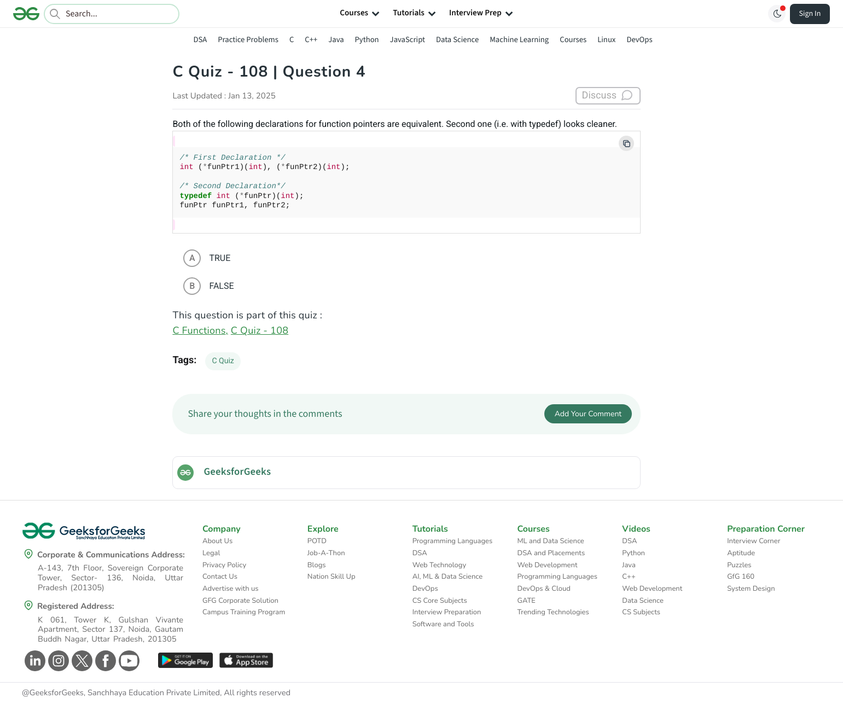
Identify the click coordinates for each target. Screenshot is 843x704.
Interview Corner (753, 541)
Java (336, 39)
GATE (526, 601)
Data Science (457, 39)
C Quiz (223, 361)
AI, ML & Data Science (447, 576)
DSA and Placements (551, 553)
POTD (317, 541)
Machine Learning (519, 39)
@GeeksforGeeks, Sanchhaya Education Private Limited (121, 693)
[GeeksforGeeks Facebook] (104, 660)
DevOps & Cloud (543, 589)
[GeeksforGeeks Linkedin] (33, 660)
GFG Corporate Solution (240, 601)
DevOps (639, 39)
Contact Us (219, 576)
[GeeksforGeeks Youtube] (127, 660)
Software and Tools (443, 624)
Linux (606, 39)
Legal (211, 553)
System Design (751, 589)
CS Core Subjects (439, 601)
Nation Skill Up (331, 576)
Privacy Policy (224, 565)
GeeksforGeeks (237, 472)
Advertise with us (230, 589)
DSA (200, 39)
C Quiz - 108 (259, 331)
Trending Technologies (553, 612)
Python (367, 39)
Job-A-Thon (326, 553)
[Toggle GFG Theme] (777, 13)
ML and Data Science (550, 541)
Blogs (316, 565)
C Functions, (200, 331)
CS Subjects (641, 612)
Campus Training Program (243, 612)
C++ (311, 39)
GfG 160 (740, 576)
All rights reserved (257, 693)
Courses (573, 39)
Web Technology (439, 565)
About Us (217, 541)
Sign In (810, 13)
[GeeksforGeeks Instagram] (57, 660)
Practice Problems (248, 39)
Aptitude (741, 553)
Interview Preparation (446, 612)
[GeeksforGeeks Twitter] (80, 660)
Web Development (547, 565)
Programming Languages (452, 541)
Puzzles (739, 565)
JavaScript (407, 39)
